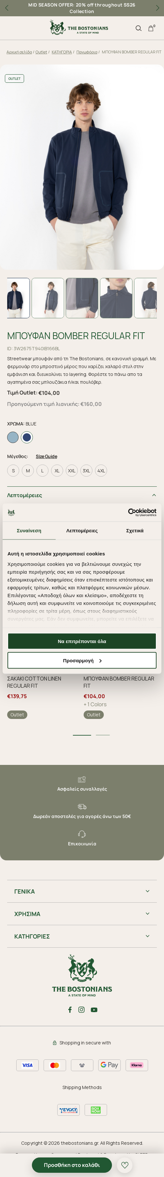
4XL (101, 470)
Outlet (41, 52)
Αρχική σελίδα (19, 52)
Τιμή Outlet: (22, 392)
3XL (86, 470)
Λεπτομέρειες (24, 495)
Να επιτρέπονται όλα (82, 641)
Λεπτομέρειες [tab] (82, 530)
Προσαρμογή (82, 660)
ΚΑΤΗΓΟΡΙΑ (62, 52)
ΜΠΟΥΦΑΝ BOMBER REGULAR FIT (119, 682)
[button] (157, 8)
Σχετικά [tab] (135, 530)
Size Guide (46, 456)
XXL (71, 470)
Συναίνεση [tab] (29, 530)
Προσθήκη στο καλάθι (72, 1165)
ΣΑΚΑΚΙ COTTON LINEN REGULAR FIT (34, 682)
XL (57, 470)
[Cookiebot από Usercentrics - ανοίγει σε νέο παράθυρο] (128, 512)
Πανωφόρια (86, 52)
